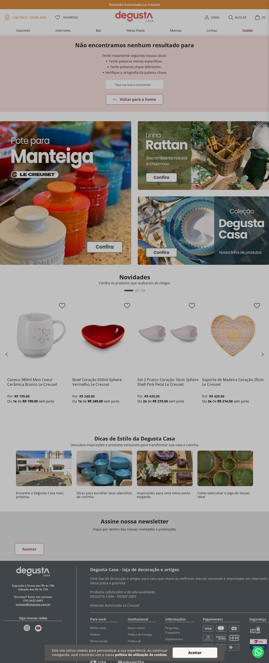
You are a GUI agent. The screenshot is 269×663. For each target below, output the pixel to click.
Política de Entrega (140, 634)
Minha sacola (99, 641)
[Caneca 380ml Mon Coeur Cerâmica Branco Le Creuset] (38, 362)
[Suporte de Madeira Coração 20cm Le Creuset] (233, 362)
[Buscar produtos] (110, 84)
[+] (26, 413)
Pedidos (95, 634)
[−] (12, 413)
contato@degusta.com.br (33, 604)
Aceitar (195, 652)
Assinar (29, 549)
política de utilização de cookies (141, 654)
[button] (237, 17)
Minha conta (98, 628)
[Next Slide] (262, 354)
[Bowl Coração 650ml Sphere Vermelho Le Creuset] (103, 362)
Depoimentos (174, 639)
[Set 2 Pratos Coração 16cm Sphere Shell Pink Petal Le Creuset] (168, 362)
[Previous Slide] (6, 354)
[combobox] (134, 84)
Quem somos (136, 628)
